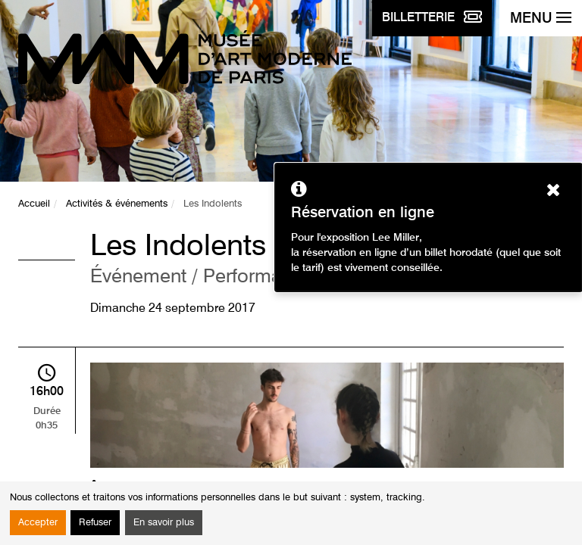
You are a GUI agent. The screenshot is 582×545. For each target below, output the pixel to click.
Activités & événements (116, 204)
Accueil (34, 204)
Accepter (38, 523)
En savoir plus (163, 523)
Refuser (95, 523)
